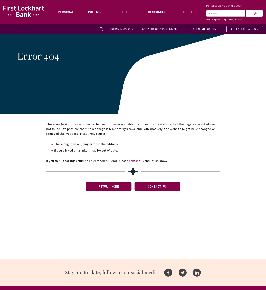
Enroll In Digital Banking (216, 19)
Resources (157, 12)
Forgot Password (236, 19)
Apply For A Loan (243, 29)
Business (96, 12)
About (188, 12)
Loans (127, 12)
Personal (66, 12)
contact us (136, 161)
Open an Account (201, 29)
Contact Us (158, 187)
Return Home (107, 187)
